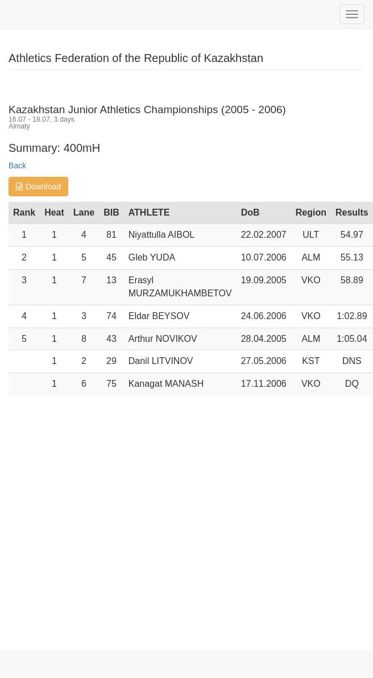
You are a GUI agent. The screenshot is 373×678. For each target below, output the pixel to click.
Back (17, 165)
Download (38, 186)
